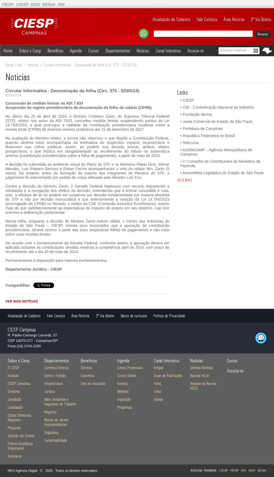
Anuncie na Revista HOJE (203, 386)
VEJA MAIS (184, 180)
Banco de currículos (134, 315)
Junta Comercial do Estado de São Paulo (218, 121)
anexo (122, 243)
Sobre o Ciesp (30, 51)
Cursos (93, 51)
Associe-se (195, 51)
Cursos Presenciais (130, 367)
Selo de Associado (93, 383)
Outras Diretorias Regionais (19, 417)
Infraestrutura (53, 383)
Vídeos (158, 399)
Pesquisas (14, 427)
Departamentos (117, 51)
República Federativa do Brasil (209, 136)
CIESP (188, 100)
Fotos (157, 383)
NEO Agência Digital (22, 471)
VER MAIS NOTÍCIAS (21, 301)
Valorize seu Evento (21, 435)
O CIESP (13, 367)
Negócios (50, 411)
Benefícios (55, 51)
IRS (243, 470)
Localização (15, 407)
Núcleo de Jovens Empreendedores (56, 422)
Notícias (143, 51)
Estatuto (13, 375)
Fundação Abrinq (197, 114)
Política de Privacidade (169, 315)
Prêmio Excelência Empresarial (20, 446)
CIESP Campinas (19, 383)
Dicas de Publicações (168, 375)
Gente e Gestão (55, 375)
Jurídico (49, 391)
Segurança (51, 432)
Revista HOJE (199, 375)
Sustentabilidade (55, 440)
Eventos (122, 383)
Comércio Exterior (56, 367)
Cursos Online (126, 375)
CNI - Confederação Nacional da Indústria (218, 107)
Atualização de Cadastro (171, 19)
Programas (124, 407)
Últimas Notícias (201, 367)
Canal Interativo (168, 51)
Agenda (76, 51)
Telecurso (191, 143)
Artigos (158, 367)
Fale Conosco (207, 19)
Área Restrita (233, 19)
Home (8, 51)
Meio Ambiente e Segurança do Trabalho (60, 402)
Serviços (86, 367)
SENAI (261, 470)
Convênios (88, 375)
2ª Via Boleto (261, 19)
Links (157, 391)
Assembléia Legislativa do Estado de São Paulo (223, 173)
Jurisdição (14, 399)
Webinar (123, 391)
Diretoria (14, 391)
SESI (251, 470)
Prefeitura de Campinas (203, 128)
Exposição (124, 399)
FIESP (234, 470)
